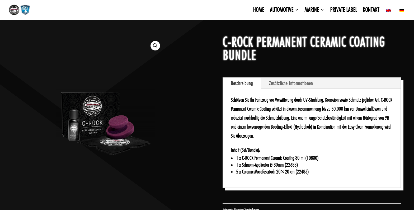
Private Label (343, 10)
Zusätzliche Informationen (291, 83)
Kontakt (371, 10)
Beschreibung (242, 83)
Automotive (281, 10)
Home (258, 10)
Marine (311, 10)
